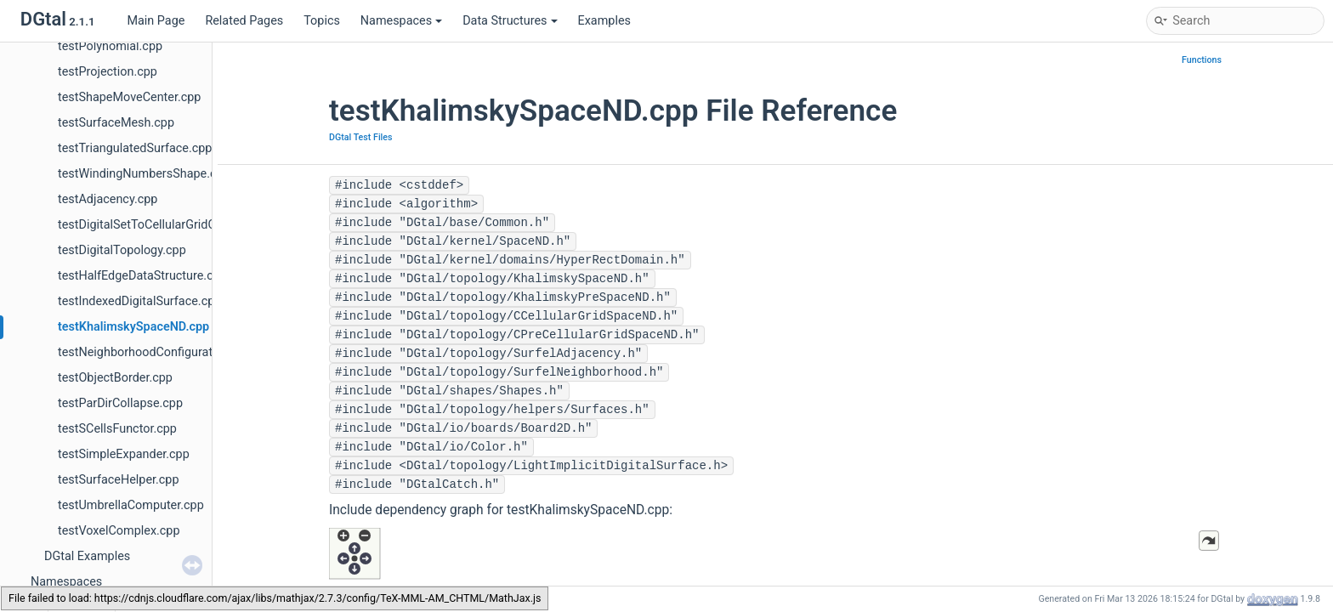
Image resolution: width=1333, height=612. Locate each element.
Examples (604, 21)
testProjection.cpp (107, 72)
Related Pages (244, 21)
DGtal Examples (87, 556)
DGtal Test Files (361, 137)
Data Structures (509, 21)
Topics (321, 21)
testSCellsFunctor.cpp (117, 429)
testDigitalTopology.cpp (122, 250)
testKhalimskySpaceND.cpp (133, 327)
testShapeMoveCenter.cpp (129, 97)
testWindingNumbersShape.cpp (144, 174)
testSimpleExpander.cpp (124, 454)
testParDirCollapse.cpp (120, 403)
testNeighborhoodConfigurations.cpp (158, 352)
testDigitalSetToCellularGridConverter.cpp (171, 225)
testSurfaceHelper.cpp (118, 480)
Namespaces (401, 21)
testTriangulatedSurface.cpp (135, 148)
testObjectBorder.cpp (115, 378)
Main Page (155, 21)
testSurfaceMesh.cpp (116, 123)
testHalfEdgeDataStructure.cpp (142, 276)
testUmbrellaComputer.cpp (131, 505)
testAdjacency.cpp (107, 199)
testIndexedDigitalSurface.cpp (139, 301)
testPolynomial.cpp (110, 46)
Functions (1202, 59)
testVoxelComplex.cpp (119, 531)
